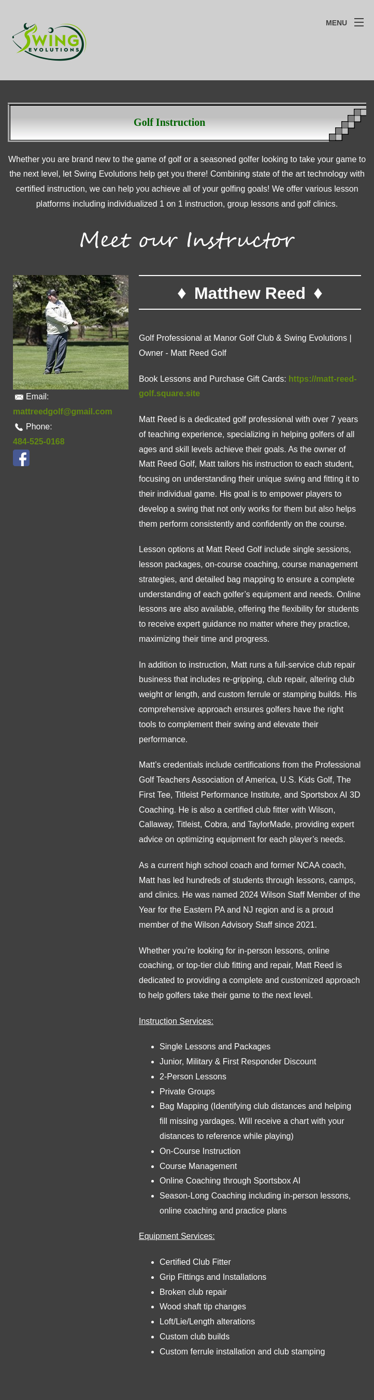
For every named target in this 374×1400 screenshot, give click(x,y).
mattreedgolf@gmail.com (62, 411)
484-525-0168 (39, 441)
